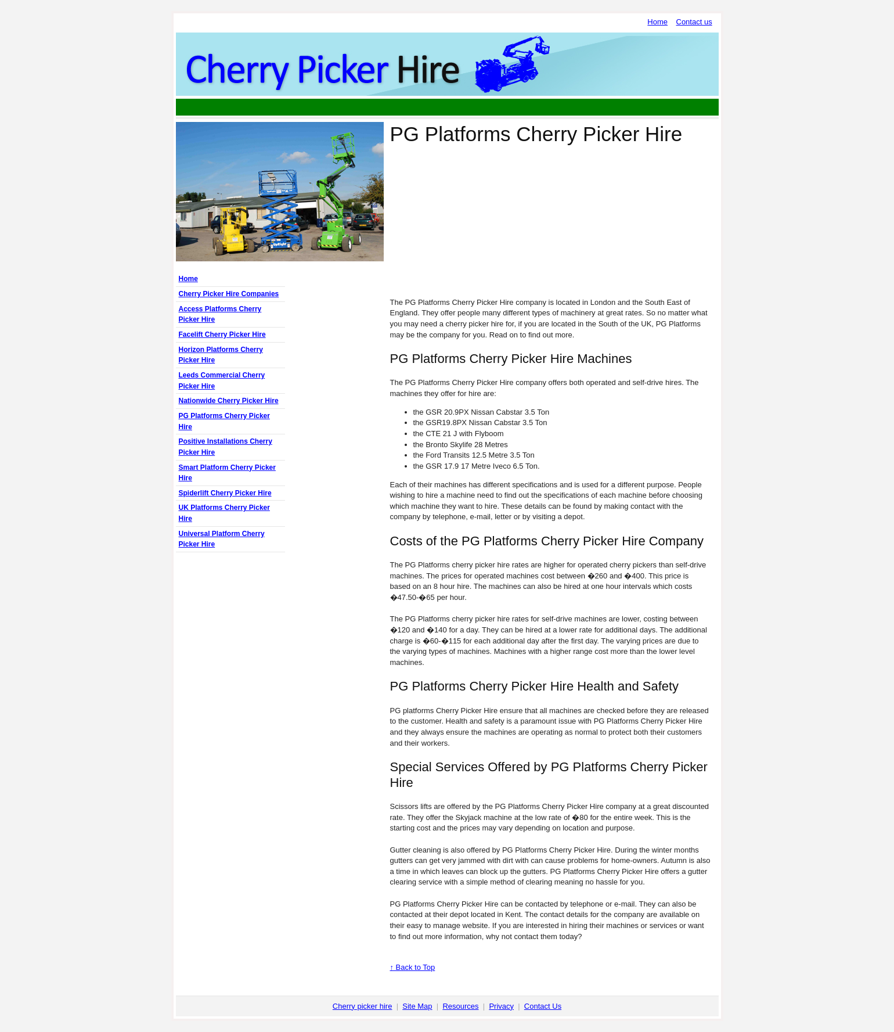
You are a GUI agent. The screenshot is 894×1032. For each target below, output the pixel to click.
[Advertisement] (447, 107)
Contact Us (542, 1006)
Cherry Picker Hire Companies (229, 294)
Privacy (501, 1006)
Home (657, 21)
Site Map (417, 1006)
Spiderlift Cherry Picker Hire (225, 493)
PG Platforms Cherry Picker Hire (224, 421)
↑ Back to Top (412, 967)
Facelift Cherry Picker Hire (222, 334)
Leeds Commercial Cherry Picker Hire (222, 380)
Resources (460, 1006)
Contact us (694, 21)
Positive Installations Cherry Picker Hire (225, 446)
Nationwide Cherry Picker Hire (229, 401)
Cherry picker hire (362, 1006)
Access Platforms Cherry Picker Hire (220, 314)
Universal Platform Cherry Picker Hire (222, 539)
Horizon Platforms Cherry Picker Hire (221, 355)
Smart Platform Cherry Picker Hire (227, 473)
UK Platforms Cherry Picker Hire (224, 513)
